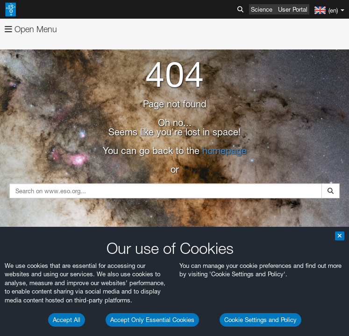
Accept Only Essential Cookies (152, 319)
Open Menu (31, 29)
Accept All (66, 319)
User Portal (292, 9)
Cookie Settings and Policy (260, 319)
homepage (224, 150)
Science (261, 9)
